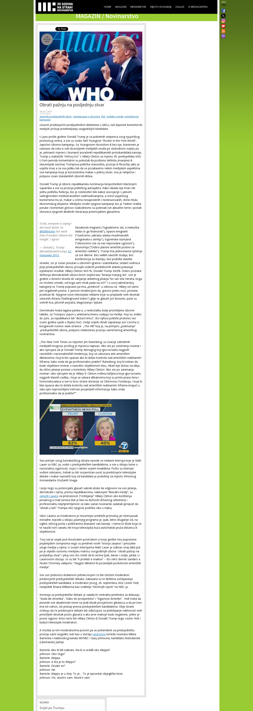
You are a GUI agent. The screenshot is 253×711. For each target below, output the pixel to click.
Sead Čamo (46, 111)
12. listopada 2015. (56, 253)
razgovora (99, 634)
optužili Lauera (49, 496)
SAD (103, 116)
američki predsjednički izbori (56, 116)
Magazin (120, 6)
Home (107, 6)
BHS (224, 2)
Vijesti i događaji (160, 6)
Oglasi (179, 6)
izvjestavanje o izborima (86, 116)
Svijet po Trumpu (52, 708)
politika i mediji (115, 116)
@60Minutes (47, 231)
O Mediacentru (198, 6)
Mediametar (138, 6)
